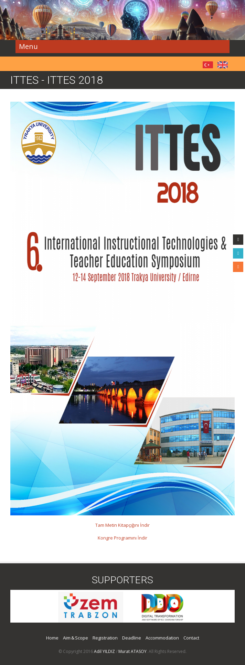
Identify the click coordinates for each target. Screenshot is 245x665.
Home (52, 638)
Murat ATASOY (132, 651)
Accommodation (162, 638)
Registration (105, 638)
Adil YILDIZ (104, 651)
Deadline (131, 638)
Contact (191, 638)
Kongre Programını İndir (122, 538)
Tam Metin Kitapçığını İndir (122, 525)
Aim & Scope (75, 638)
